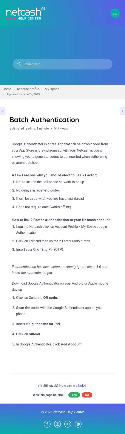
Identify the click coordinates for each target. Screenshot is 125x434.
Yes (74, 395)
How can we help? (72, 385)
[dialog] (117, 425)
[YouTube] (67, 424)
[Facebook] (47, 424)
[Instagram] (57, 424)
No (87, 395)
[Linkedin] (78, 424)
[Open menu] (115, 13)
